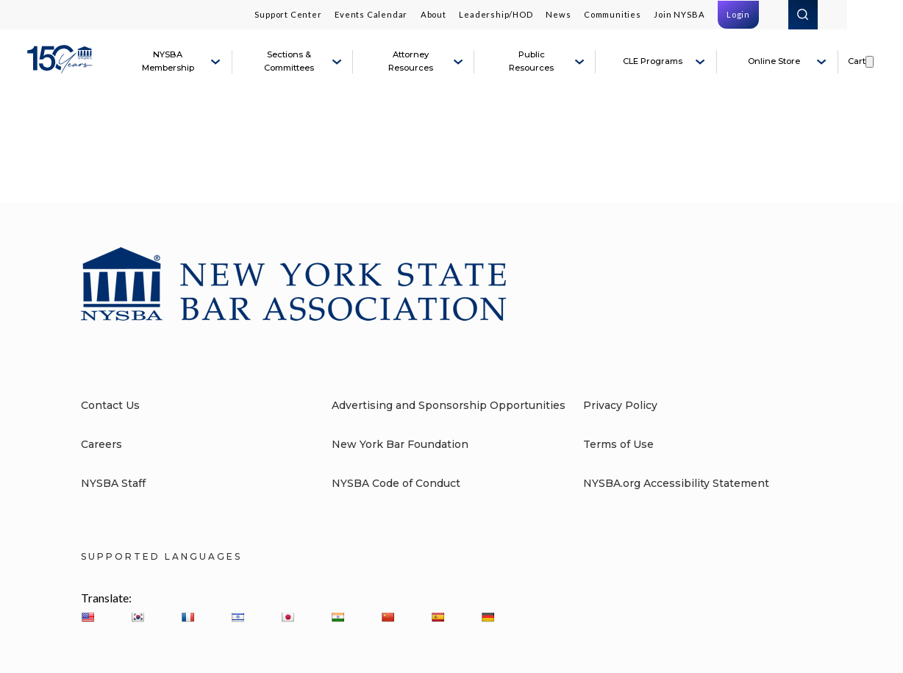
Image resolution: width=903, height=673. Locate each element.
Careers (101, 444)
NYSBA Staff (113, 483)
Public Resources (531, 61)
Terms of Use (618, 444)
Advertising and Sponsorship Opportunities (448, 405)
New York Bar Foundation (400, 444)
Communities (612, 14)
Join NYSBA (679, 14)
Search (803, 14)
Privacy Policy (620, 405)
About (433, 14)
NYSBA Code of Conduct (396, 483)
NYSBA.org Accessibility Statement (676, 483)
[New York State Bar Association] (62, 68)
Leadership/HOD (495, 14)
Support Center (287, 14)
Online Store (774, 61)
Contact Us (110, 405)
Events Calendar (371, 14)
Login (738, 14)
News (558, 14)
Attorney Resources (410, 61)
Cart (856, 61)
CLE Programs (652, 61)
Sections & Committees (289, 61)
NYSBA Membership (168, 61)
